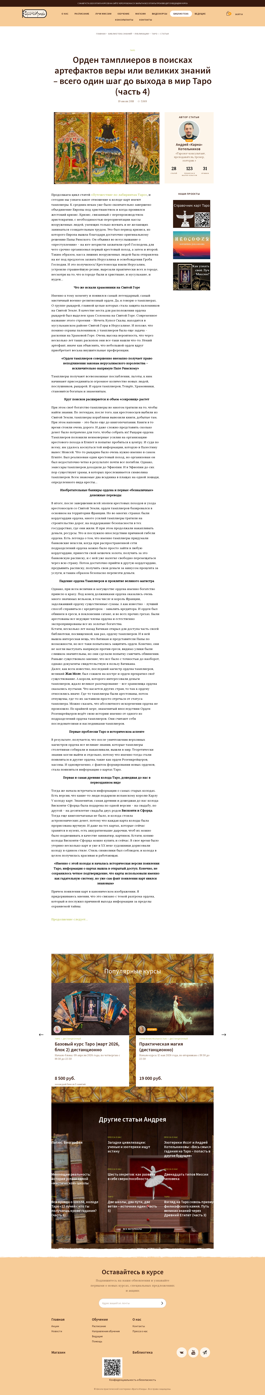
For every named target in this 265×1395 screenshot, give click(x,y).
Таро (132, 50)
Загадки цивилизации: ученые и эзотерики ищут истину (129, 1146)
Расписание (82, 13)
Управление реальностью (153, 1038)
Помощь (97, 1341)
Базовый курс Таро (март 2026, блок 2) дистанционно (87, 1047)
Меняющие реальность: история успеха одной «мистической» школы (71, 1178)
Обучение (123, 13)
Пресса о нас (140, 1331)
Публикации (142, 33)
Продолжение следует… (69, 919)
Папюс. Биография (66, 1142)
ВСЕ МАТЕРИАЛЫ (132, 1228)
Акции (55, 1326)
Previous (41, 1035)
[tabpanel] (90, 1035)
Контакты (145, 19)
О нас (65, 13)
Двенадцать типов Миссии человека (186, 1176)
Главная (101, 33)
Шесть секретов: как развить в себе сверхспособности (131, 1176)
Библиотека (181, 13)
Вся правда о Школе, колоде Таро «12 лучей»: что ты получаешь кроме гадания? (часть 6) (74, 1208)
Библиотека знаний (120, 33)
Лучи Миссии (103, 13)
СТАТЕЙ (174, 170)
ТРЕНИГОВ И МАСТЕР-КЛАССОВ (189, 171)
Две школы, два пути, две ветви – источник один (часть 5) (132, 1206)
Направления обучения (106, 1331)
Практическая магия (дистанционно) (161, 1047)
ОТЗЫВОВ (205, 170)
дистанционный (72, 1038)
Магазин (140, 13)
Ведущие (200, 13)
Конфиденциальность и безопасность (132, 1379)
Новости (56, 1331)
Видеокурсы (159, 13)
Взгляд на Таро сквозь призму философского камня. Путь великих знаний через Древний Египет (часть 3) (188, 1208)
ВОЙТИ (239, 14)
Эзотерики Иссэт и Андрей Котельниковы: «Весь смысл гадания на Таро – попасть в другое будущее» (187, 1149)
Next (224, 1035)
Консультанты (124, 19)
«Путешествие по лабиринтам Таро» (119, 195)
